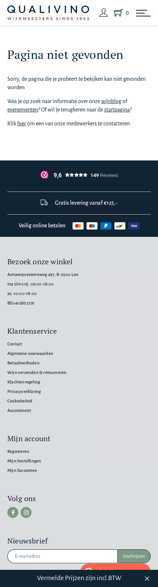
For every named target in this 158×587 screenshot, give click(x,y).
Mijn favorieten (22, 470)
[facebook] (12, 512)
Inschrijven (134, 556)
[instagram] (26, 512)
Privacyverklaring (24, 391)
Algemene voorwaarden (30, 353)
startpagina (117, 110)
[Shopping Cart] (120, 12)
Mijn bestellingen (24, 461)
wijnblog (111, 101)
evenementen (22, 110)
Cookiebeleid (19, 401)
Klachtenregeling (23, 382)
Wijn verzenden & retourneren (36, 372)
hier (21, 123)
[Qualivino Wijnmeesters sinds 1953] (48, 13)
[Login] (103, 12)
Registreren (18, 451)
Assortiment (19, 410)
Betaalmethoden (23, 363)
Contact (14, 344)
